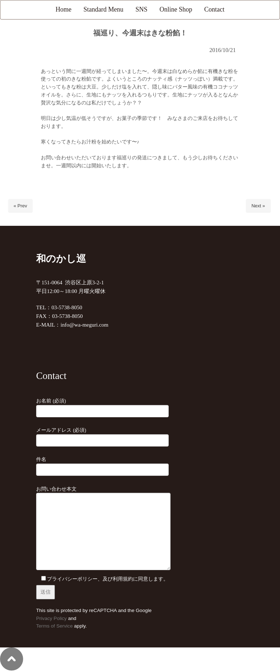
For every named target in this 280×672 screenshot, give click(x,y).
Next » (258, 205)
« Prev (20, 205)
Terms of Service (54, 626)
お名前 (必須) (102, 406)
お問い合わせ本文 (103, 529)
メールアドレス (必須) (102, 435)
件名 (102, 465)
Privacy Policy (51, 618)
